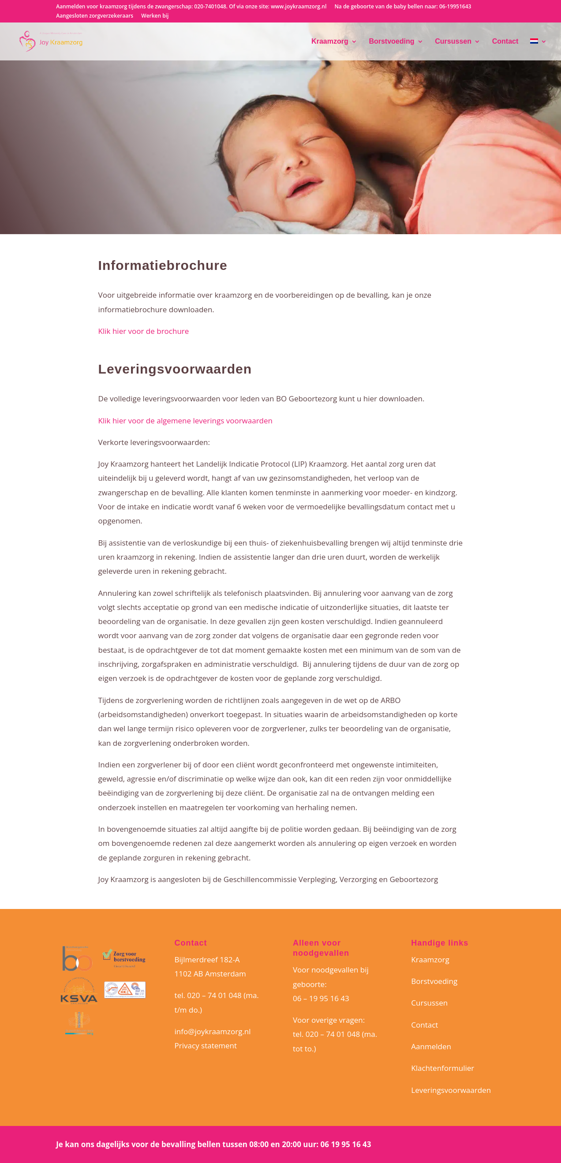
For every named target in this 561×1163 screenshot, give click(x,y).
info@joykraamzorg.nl (213, 1031)
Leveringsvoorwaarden (451, 1090)
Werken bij (154, 16)
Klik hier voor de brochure (143, 331)
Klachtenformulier (442, 1068)
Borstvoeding (391, 41)
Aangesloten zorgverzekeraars (94, 16)
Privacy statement (206, 1045)
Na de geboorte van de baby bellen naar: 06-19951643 (402, 7)
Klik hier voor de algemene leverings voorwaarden (185, 420)
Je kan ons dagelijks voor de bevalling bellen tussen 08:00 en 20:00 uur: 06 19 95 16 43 (213, 1144)
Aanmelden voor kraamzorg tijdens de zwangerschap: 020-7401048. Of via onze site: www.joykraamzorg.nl (191, 7)
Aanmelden (431, 1046)
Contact (505, 41)
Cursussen (453, 41)
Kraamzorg (329, 41)
